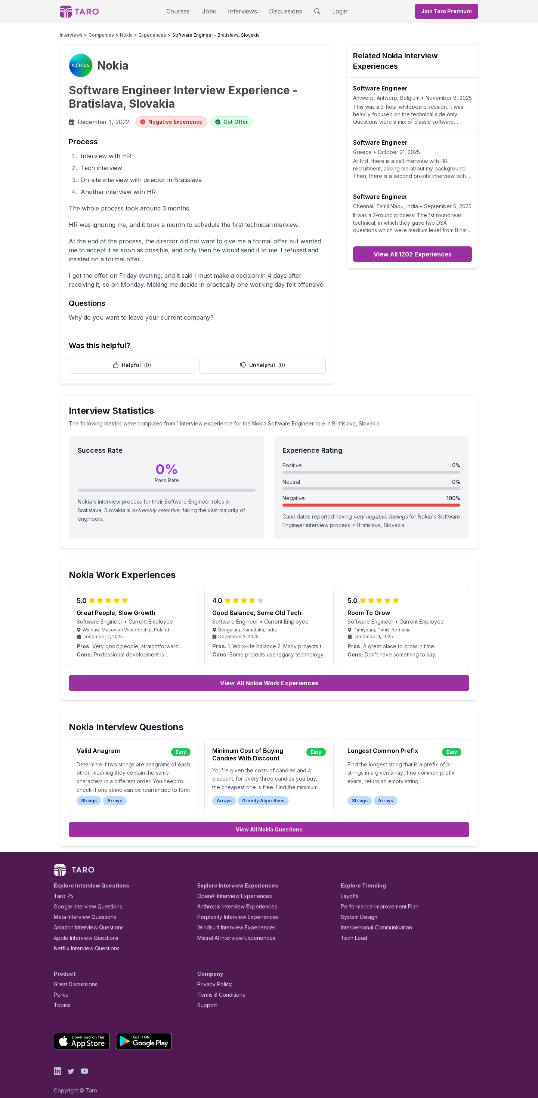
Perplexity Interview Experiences (232, 908)
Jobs (211, 11)
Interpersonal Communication (372, 919)
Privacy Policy (212, 976)
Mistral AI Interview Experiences (232, 929)
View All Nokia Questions (269, 821)
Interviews (241, 11)
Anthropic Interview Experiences (232, 898)
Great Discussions (73, 976)
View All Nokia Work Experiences (269, 675)
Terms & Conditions (218, 986)
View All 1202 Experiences (413, 254)
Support (205, 997)
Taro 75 (62, 888)
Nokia (115, 35)
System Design (356, 908)
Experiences (137, 35)
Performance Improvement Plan (374, 898)
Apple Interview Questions (82, 929)
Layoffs (349, 888)
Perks (59, 986)
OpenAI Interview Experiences (229, 888)
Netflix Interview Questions (83, 940)
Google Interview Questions (83, 898)
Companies (94, 35)
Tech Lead (351, 929)
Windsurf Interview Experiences (231, 919)
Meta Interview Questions (81, 908)
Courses (184, 11)
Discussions (280, 11)
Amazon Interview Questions (84, 919)
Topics (61, 997)
